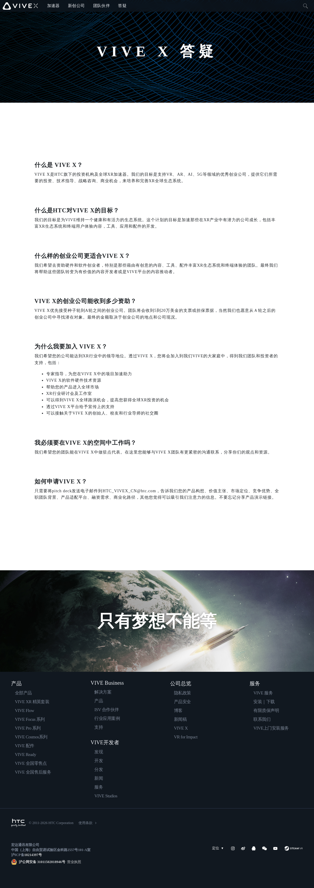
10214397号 (33, 855)
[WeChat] (264, 848)
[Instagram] (233, 848)
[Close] (305, 6)
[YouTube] (275, 848)
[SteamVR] (293, 848)
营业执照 (73, 862)
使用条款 (85, 823)
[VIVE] (20, 6)
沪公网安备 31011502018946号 (42, 862)
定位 (219, 848)
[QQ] (254, 848)
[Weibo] (243, 848)
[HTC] (18, 823)
